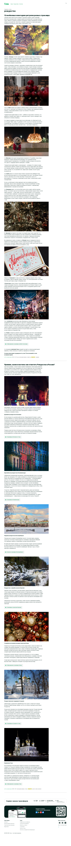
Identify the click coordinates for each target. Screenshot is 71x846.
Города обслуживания (24, 830)
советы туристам (38, 796)
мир (18, 360)
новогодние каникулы (23, 360)
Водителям (16, 4)
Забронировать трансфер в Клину (14, 672)
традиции (37, 360)
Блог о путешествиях (62, 832)
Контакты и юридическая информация (27, 837)
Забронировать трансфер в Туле (14, 791)
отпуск (26, 796)
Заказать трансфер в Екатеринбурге (15, 559)
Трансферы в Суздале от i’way (13, 730)
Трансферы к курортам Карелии (14, 614)
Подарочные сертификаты (25, 829)
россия (33, 796)
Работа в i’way (22, 835)
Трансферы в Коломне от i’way (13, 444)
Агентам (21, 4)
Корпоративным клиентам (9, 830)
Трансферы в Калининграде (13, 507)
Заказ (12, 4)
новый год (29, 360)
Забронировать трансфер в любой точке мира (17, 347)
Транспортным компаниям (9, 832)
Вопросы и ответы (23, 832)
